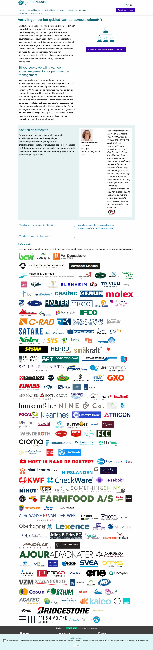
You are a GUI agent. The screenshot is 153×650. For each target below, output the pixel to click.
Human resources (36, 13)
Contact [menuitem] (82, 10)
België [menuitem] (128, 5)
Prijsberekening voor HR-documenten (105, 49)
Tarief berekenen (125, 10)
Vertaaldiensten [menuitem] (34, 10)
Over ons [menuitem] (71, 10)
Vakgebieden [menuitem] (50, 10)
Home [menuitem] (22, 10)
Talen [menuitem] (62, 10)
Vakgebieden (23, 13)
